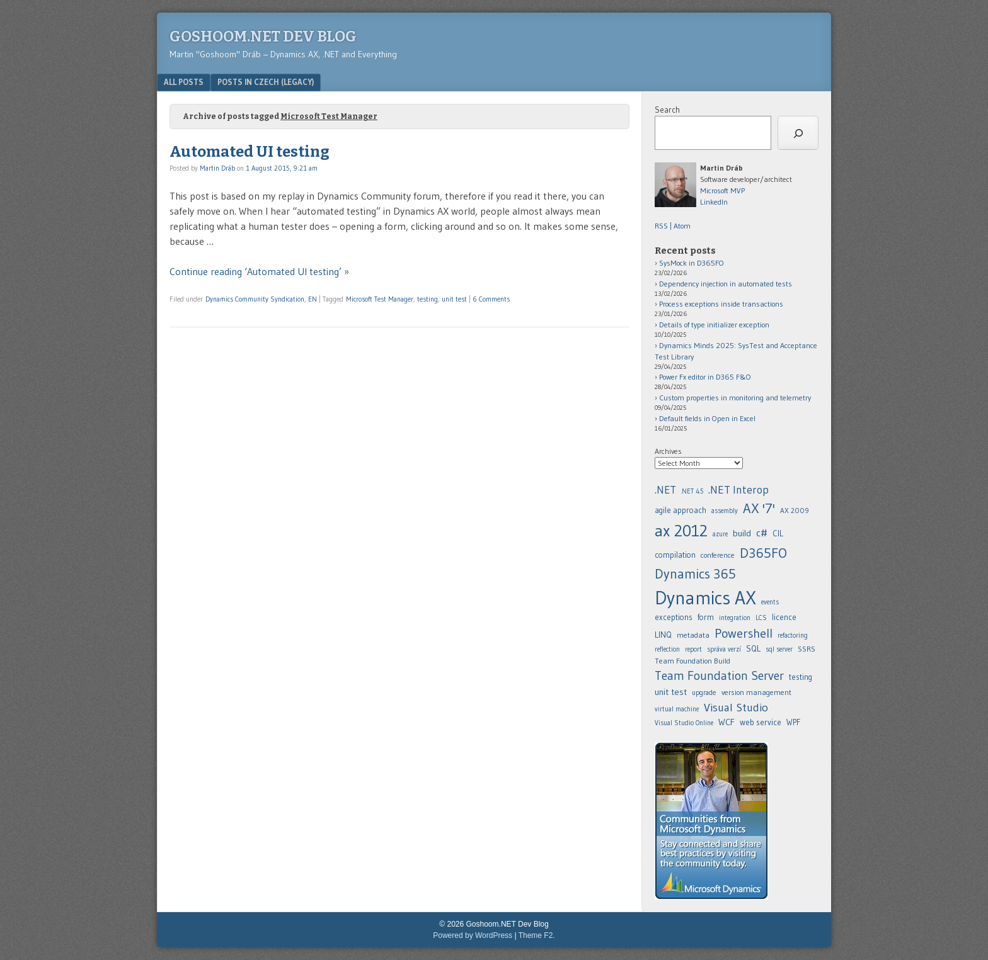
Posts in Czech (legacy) (265, 82)
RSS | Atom (673, 225)
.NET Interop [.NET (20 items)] (738, 490)
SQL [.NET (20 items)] (753, 648)
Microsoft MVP (722, 190)
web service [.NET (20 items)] (760, 722)
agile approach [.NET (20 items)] (680, 510)
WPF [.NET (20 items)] (793, 722)
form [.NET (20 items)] (706, 617)
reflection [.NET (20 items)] (667, 649)
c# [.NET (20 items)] (761, 532)
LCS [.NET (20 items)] (761, 618)
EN (312, 299)
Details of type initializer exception (714, 324)
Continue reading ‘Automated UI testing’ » (259, 271)
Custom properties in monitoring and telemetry (735, 397)
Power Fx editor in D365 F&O (705, 376)
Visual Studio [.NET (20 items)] (736, 707)
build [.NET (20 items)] (742, 533)
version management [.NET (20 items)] (756, 692)
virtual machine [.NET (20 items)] (677, 709)
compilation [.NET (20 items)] (675, 555)
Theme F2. (537, 935)
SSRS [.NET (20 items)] (806, 648)
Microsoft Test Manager (379, 299)
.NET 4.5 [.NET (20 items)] (692, 491)
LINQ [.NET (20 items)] (663, 635)
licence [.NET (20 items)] (784, 617)
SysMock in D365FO (691, 263)
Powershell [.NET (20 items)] (744, 633)
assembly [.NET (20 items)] (724, 511)
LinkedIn (714, 201)
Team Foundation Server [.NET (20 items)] (719, 675)
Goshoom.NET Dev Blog (263, 36)
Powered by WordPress (472, 935)
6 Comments (491, 299)
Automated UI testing (249, 152)
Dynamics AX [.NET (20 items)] (705, 597)
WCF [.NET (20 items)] (726, 722)
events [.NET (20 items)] (770, 602)
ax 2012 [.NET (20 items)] (681, 531)
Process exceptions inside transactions (721, 303)
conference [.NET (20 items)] (718, 555)
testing (427, 299)
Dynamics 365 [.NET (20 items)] (695, 573)
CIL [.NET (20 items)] (778, 533)
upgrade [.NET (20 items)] (704, 692)
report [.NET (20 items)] (693, 649)
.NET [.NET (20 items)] (665, 489)
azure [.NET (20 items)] (720, 534)
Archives (668, 451)
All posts (184, 82)
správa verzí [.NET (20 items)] (724, 649)
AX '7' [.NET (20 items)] (759, 508)
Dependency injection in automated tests (725, 283)
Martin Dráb (217, 168)
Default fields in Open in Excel (707, 418)
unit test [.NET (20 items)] (671, 691)
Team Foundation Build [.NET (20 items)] (692, 660)
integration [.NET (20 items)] (734, 618)
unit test (454, 299)
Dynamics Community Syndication (254, 299)
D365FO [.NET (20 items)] (763, 553)
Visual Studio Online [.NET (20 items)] (684, 723)
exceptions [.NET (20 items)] (673, 617)
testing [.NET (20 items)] (800, 677)
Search (667, 109)
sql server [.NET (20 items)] (779, 649)
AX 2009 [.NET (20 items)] (794, 510)
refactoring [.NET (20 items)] (793, 635)
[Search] (798, 133)
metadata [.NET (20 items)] (693, 635)
